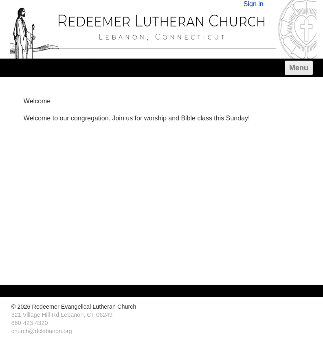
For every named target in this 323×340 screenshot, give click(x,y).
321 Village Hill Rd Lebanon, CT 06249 (61, 315)
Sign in (254, 3)
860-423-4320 (29, 323)
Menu (298, 68)
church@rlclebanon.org (41, 331)
